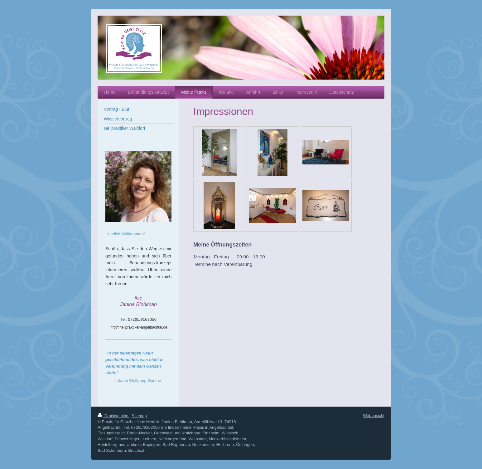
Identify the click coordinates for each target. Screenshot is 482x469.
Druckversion (113, 415)
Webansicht (373, 415)
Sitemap (139, 415)
